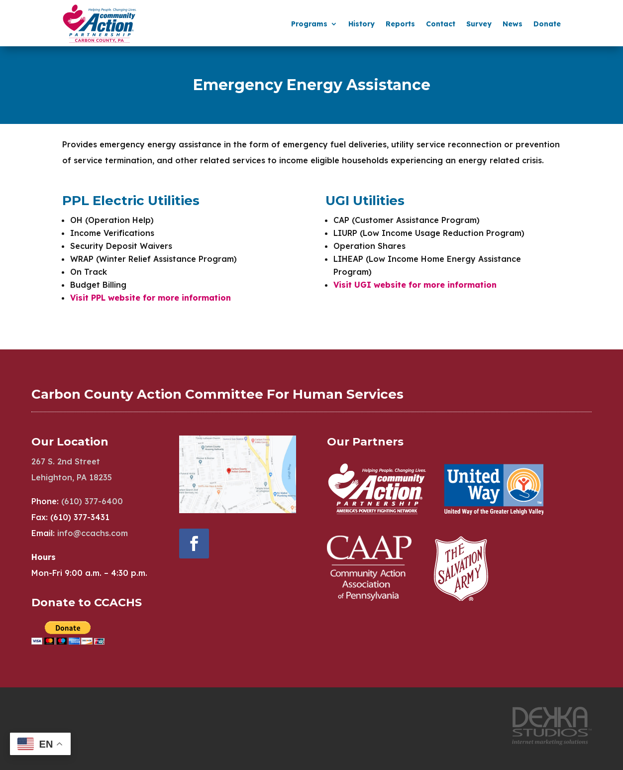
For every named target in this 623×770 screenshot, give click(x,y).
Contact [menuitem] (440, 23)
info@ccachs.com (92, 533)
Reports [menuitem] (400, 23)
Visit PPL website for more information (150, 298)
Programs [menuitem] (309, 23)
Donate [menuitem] (547, 23)
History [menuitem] (361, 23)
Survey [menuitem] (479, 23)
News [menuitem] (512, 23)
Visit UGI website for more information (415, 285)
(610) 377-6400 (92, 501)
